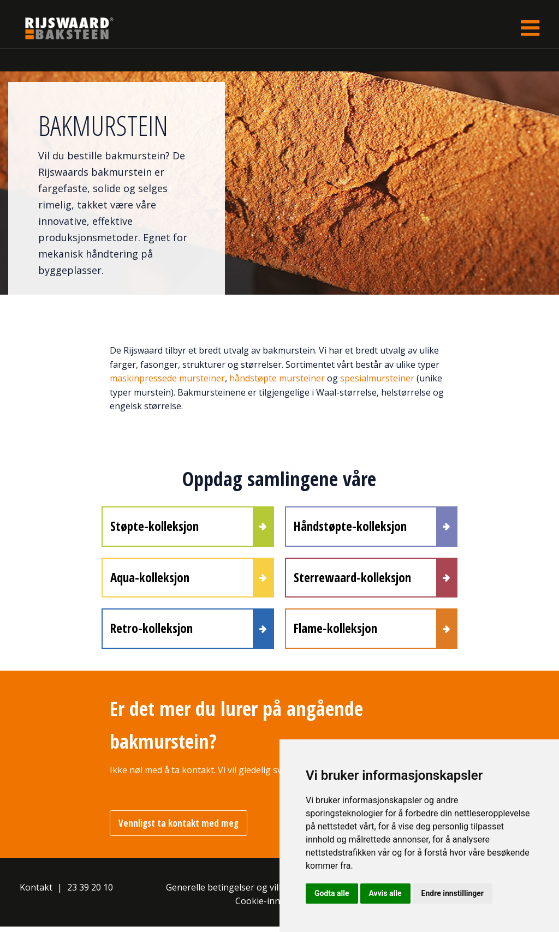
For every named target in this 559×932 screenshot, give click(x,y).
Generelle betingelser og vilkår (229, 893)
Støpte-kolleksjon (154, 527)
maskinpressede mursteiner (167, 378)
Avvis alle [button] (385, 893)
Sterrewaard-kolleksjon (352, 580)
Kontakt (36, 893)
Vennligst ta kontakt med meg (178, 828)
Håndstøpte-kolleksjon (350, 527)
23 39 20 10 (90, 893)
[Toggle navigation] (530, 28)
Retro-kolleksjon (151, 633)
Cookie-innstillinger (275, 906)
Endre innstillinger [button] (452, 893)
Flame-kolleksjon (335, 633)
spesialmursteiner (378, 378)
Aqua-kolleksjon (149, 580)
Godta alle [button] (331, 893)
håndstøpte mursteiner (278, 378)
